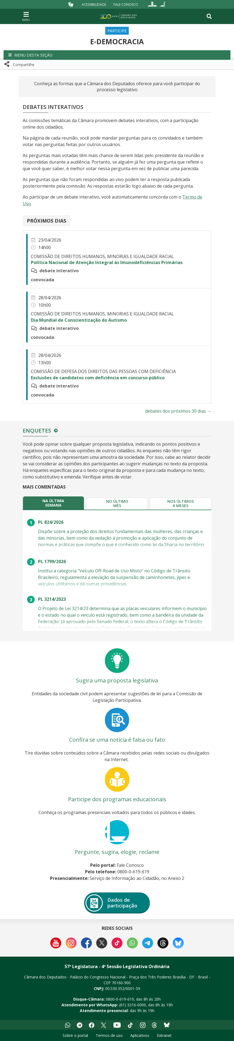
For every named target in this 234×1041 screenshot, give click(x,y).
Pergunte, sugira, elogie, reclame (117, 852)
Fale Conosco (125, 4)
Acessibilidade (94, 4)
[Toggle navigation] (209, 16)
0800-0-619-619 (120, 999)
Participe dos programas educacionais (117, 799)
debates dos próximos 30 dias (178, 411)
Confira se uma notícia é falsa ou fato (117, 739)
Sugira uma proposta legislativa (117, 680)
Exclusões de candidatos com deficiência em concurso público (98, 378)
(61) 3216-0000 (132, 1004)
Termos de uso (109, 1035)
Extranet (164, 1035)
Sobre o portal (75, 1035)
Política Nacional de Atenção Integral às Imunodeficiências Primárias (107, 262)
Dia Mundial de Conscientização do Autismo (79, 320)
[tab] (53, 503)
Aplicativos (139, 1035)
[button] (117, 55)
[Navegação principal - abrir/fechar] (26, 16)
